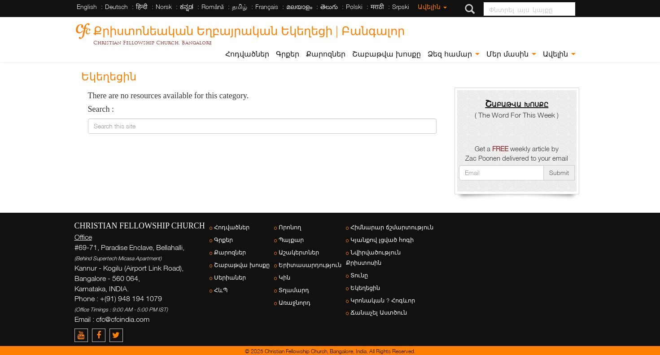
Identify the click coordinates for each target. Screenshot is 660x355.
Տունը (359, 275)
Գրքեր (287, 54)
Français (266, 6)
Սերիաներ (230, 277)
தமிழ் (239, 6)
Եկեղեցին (365, 288)
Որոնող (290, 227)
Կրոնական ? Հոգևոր (382, 300)
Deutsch (116, 6)
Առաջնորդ (294, 302)
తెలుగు (329, 6)
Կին (284, 277)
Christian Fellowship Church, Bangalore (152, 42)
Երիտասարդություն (310, 265)
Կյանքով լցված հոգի (382, 240)
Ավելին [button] (559, 54)
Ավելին (432, 6)
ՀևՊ (220, 290)
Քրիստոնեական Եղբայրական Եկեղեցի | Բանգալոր (249, 29)
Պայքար (291, 240)
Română (212, 6)
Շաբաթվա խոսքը (386, 54)
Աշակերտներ (299, 252)
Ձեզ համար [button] (454, 54)
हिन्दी (142, 6)
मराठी (377, 6)
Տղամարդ (294, 290)
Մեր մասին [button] (511, 54)
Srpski (400, 6)
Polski (354, 6)
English (87, 6)
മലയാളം (299, 6)
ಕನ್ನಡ (186, 6)
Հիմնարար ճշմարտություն (391, 227)
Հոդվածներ (247, 54)
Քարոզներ (325, 54)
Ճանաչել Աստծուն (378, 312)
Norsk (164, 6)
